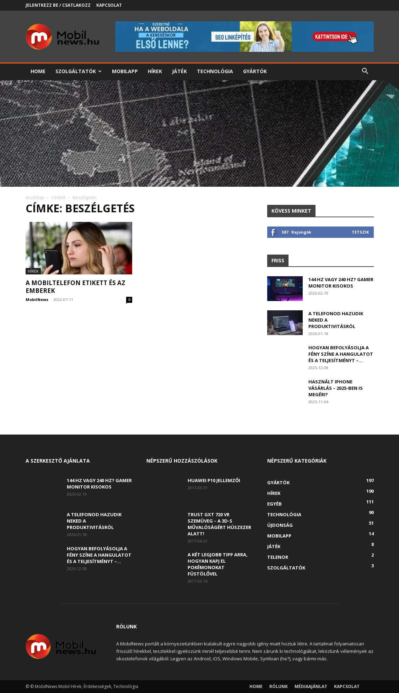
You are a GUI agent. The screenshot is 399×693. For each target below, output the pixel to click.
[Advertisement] (199, 133)
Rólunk (278, 686)
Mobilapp (125, 71)
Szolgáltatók (78, 71)
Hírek (155, 71)
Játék (179, 71)
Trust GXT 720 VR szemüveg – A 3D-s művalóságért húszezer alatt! (219, 524)
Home (38, 71)
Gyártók (255, 71)
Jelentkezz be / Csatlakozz (58, 5)
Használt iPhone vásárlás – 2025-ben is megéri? (335, 388)
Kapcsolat (109, 5)
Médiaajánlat (311, 686)
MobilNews (37, 299)
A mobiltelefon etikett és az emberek (75, 287)
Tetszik (360, 232)
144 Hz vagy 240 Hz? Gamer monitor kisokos (340, 282)
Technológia (215, 71)
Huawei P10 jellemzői (214, 480)
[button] (365, 72)
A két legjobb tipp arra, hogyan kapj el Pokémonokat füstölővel (218, 564)
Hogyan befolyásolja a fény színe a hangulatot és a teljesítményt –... (340, 354)
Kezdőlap (35, 198)
